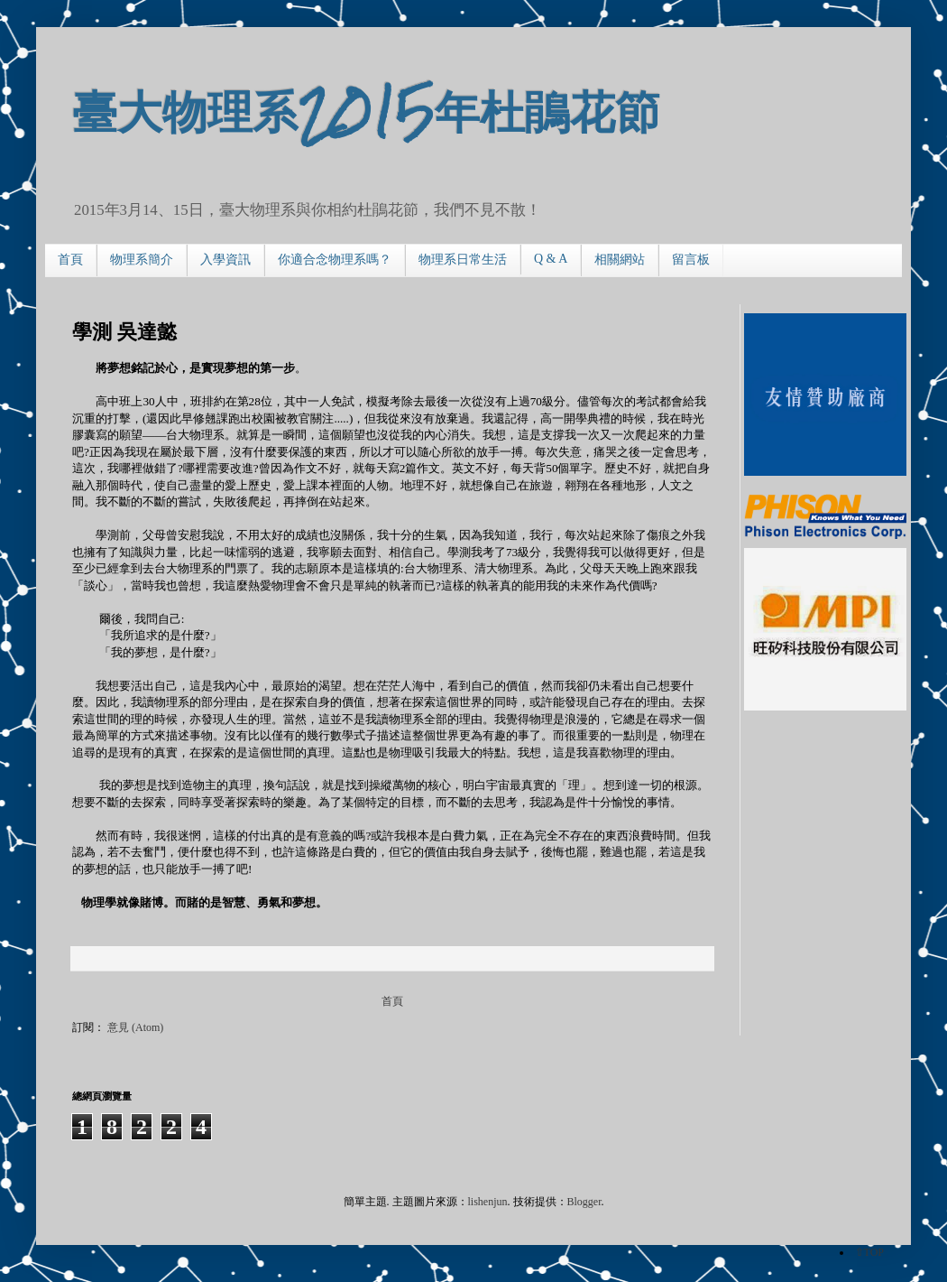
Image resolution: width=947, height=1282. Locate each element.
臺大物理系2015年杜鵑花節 (366, 110)
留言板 (691, 259)
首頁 (70, 259)
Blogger (584, 1201)
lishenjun (488, 1201)
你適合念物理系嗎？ (334, 259)
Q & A (550, 258)
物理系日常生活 (462, 259)
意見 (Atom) (135, 1027)
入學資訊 (225, 259)
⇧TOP (869, 1252)
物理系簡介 (141, 259)
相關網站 (619, 259)
